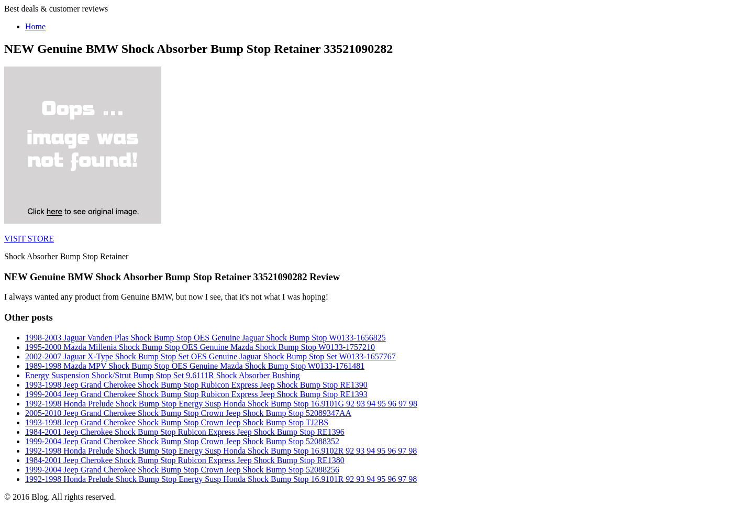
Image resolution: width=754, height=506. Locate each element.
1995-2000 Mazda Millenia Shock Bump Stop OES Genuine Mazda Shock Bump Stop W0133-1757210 (200, 347)
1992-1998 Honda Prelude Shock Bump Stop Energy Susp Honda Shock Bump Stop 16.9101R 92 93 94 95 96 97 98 (221, 479)
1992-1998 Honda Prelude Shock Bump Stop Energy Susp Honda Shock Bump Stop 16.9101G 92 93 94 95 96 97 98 (221, 403)
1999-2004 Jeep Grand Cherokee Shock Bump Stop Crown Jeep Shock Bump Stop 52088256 (182, 469)
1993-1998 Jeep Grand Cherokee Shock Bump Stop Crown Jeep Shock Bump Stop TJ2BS (176, 422)
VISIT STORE (29, 238)
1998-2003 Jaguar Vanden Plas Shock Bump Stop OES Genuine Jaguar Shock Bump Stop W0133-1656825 (205, 337)
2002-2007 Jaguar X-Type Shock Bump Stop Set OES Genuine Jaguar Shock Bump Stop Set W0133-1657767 (210, 356)
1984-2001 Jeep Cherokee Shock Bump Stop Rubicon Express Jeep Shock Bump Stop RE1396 (185, 431)
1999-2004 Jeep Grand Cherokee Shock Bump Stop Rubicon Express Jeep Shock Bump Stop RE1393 (196, 394)
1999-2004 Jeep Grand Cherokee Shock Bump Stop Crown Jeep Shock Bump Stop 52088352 (182, 441)
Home (35, 26)
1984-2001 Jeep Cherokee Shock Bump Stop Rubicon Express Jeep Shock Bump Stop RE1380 (185, 460)
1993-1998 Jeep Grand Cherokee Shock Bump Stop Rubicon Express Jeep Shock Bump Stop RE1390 (196, 384)
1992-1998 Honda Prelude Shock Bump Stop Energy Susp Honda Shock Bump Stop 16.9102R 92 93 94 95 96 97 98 (221, 450)
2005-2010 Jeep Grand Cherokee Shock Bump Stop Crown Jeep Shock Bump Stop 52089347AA (188, 413)
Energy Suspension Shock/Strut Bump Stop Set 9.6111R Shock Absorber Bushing (162, 375)
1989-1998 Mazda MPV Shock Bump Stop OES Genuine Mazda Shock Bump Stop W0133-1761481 (194, 365)
